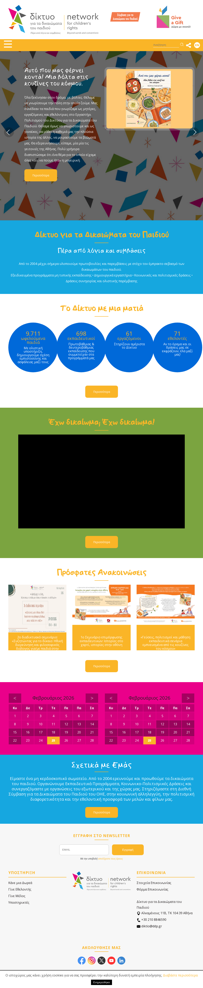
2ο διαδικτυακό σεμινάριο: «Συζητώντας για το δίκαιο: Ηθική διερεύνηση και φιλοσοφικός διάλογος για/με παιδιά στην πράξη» (37, 644)
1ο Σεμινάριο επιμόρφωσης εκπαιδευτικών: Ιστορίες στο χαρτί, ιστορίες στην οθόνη (101, 641)
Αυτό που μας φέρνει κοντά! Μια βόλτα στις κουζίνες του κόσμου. (56, 77)
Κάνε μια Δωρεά (20, 883)
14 (92, 724)
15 (15, 732)
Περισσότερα (40, 175)
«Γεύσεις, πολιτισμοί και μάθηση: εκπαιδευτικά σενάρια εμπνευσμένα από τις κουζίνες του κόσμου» (166, 643)
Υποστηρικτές (18, 902)
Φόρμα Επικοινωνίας (152, 889)
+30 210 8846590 (151, 919)
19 (66, 732)
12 (66, 724)
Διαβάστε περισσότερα (180, 975)
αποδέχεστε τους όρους (110, 858)
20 (79, 732)
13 (79, 724)
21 (92, 732)
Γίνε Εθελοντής (19, 889)
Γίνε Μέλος (16, 896)
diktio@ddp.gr (149, 926)
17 (40, 732)
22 (15, 740)
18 (53, 732)
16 (28, 732)
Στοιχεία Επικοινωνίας (154, 883)
